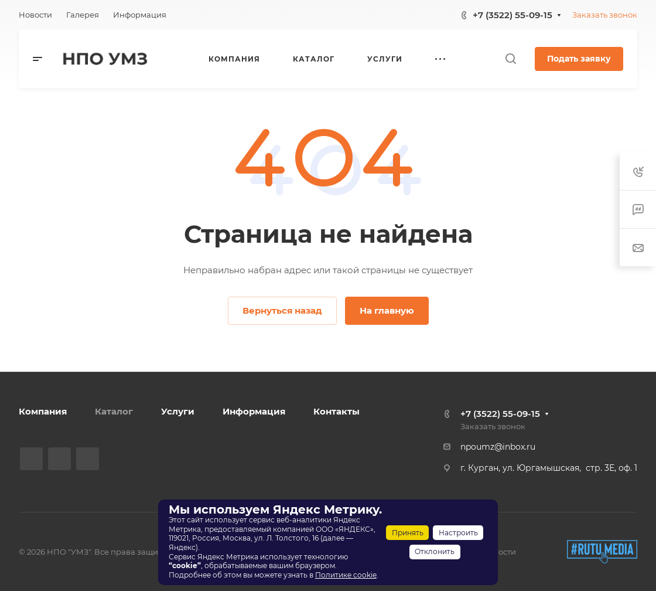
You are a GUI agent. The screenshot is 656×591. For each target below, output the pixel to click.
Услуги (177, 411)
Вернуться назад (282, 310)
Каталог (114, 411)
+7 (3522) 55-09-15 (512, 15)
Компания (43, 411)
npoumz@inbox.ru (497, 446)
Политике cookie (346, 574)
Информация (254, 411)
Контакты (336, 411)
